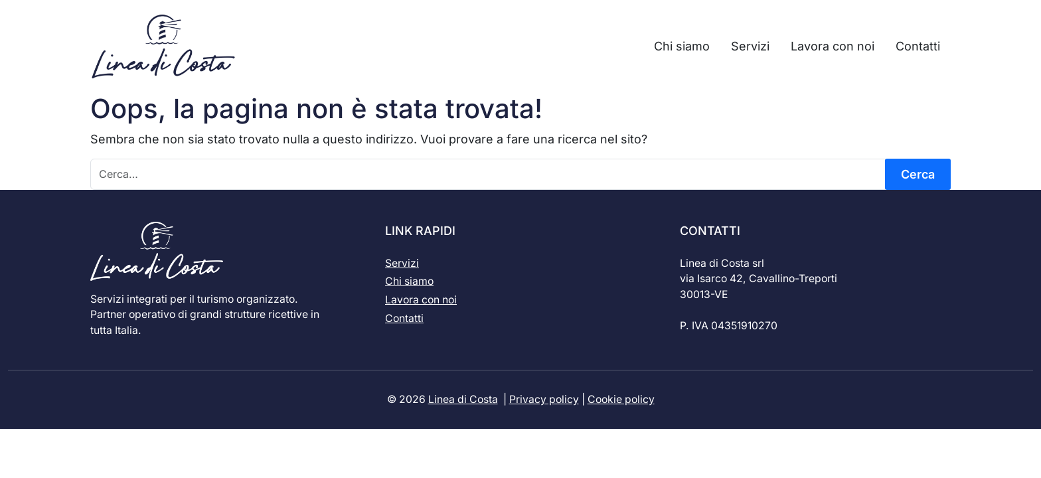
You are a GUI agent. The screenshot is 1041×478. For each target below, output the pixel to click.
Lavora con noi (421, 299)
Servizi (402, 263)
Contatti (404, 318)
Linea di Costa (463, 399)
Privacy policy (544, 399)
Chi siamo (409, 281)
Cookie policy (621, 399)
